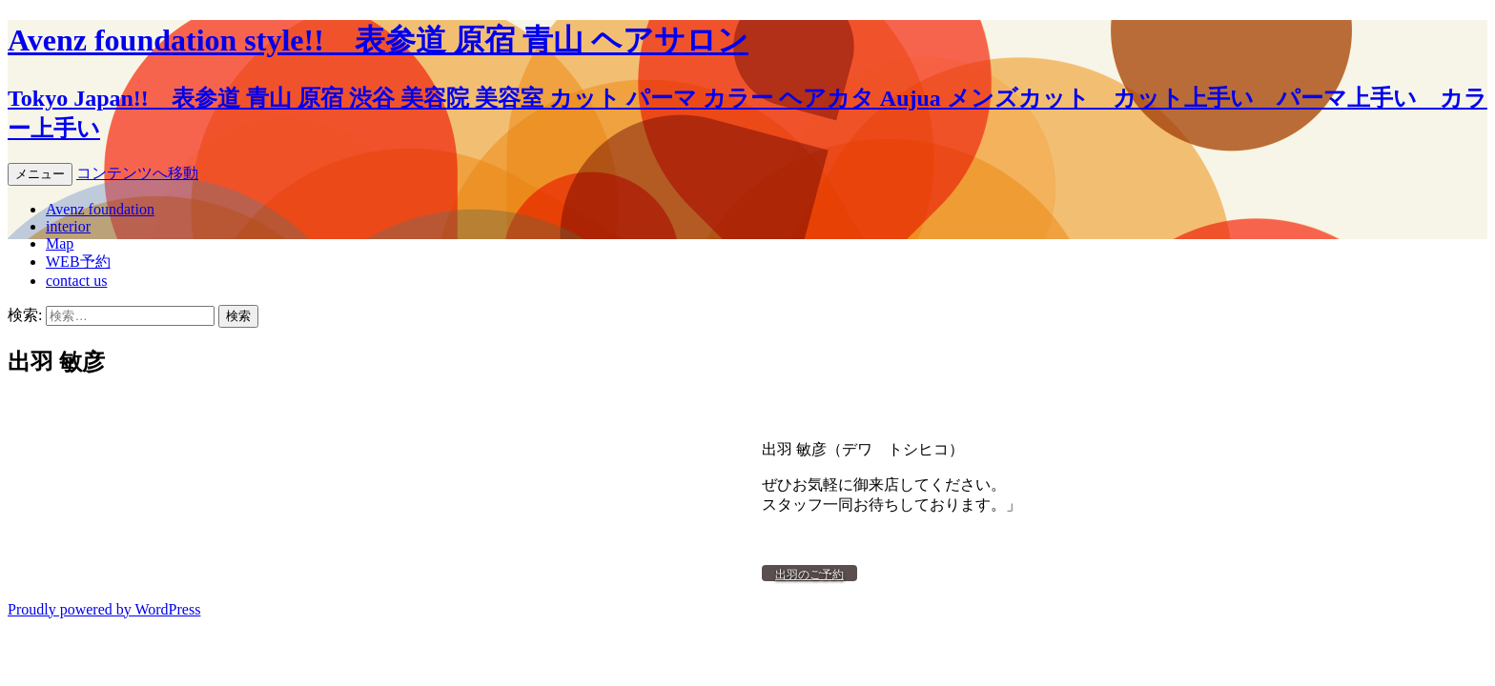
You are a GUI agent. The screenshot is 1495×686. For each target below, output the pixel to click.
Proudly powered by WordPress (104, 609)
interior (68, 226)
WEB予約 (78, 261)
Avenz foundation (100, 209)
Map (59, 243)
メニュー (40, 174)
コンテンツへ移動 (137, 173)
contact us (76, 280)
